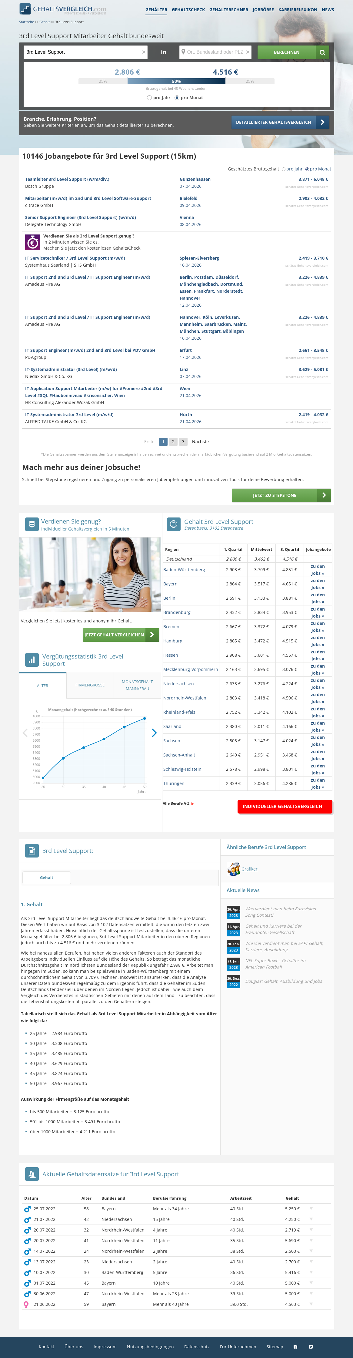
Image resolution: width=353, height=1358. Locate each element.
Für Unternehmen (238, 1347)
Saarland (172, 726)
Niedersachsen (178, 683)
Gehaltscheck (188, 9)
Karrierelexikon (297, 9)
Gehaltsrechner (228, 9)
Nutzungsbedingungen (150, 1347)
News (328, 9)
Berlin (169, 598)
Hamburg (172, 641)
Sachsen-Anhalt (179, 755)
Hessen (170, 655)
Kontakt (46, 1347)
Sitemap (275, 1347)
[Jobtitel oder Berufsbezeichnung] (86, 52)
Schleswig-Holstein (182, 769)
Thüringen (174, 783)
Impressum (105, 1347)
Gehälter (156, 9)
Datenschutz (197, 1347)
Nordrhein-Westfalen (184, 698)
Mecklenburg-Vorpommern (190, 669)
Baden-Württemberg (184, 569)
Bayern (170, 584)
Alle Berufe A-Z (176, 803)
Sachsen (171, 740)
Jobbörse (263, 9)
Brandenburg (177, 612)
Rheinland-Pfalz (179, 712)
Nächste (200, 441)
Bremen (171, 626)
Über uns (74, 1347)
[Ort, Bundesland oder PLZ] (215, 52)
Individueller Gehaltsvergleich (282, 806)
